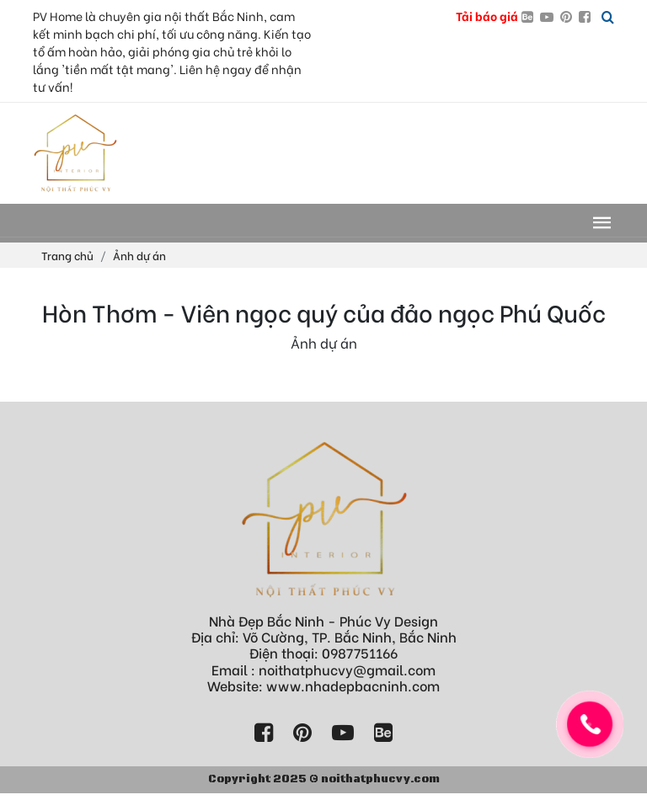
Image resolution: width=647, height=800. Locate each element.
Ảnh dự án (139, 255)
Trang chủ (67, 255)
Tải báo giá (487, 15)
